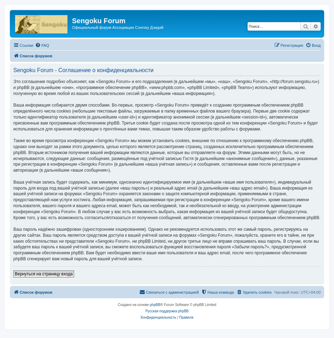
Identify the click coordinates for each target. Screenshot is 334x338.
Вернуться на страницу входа (44, 274)
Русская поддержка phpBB (167, 311)
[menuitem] (42, 45)
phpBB (155, 305)
